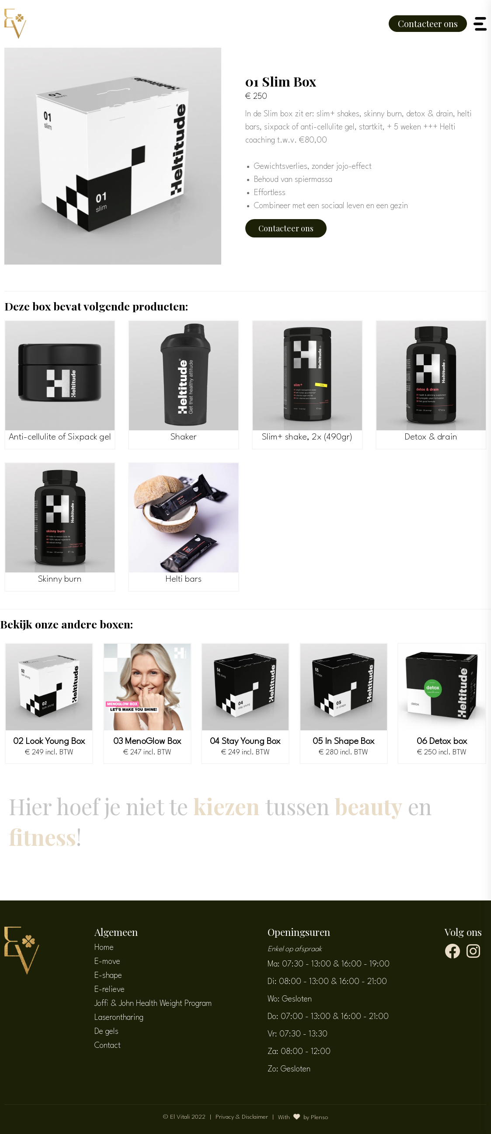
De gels (106, 1032)
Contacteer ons (428, 23)
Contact (107, 1046)
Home (104, 948)
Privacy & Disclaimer (242, 1117)
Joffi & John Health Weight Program (153, 1004)
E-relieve (109, 990)
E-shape (108, 976)
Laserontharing (118, 1018)
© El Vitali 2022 (184, 1117)
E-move (107, 962)
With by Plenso (303, 1116)
